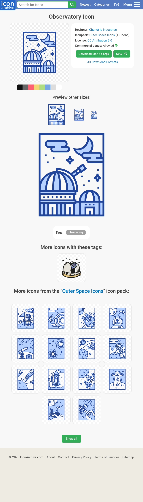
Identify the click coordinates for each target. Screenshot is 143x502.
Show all (71, 438)
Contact (63, 457)
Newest (85, 4)
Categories (102, 4)
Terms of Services (106, 457)
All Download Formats (102, 62)
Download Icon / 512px (94, 54)
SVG (116, 4)
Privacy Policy (81, 457)
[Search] (72, 4)
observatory (76, 232)
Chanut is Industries (103, 29)
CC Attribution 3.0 (100, 40)
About (51, 457)
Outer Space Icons (102, 35)
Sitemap (128, 457)
